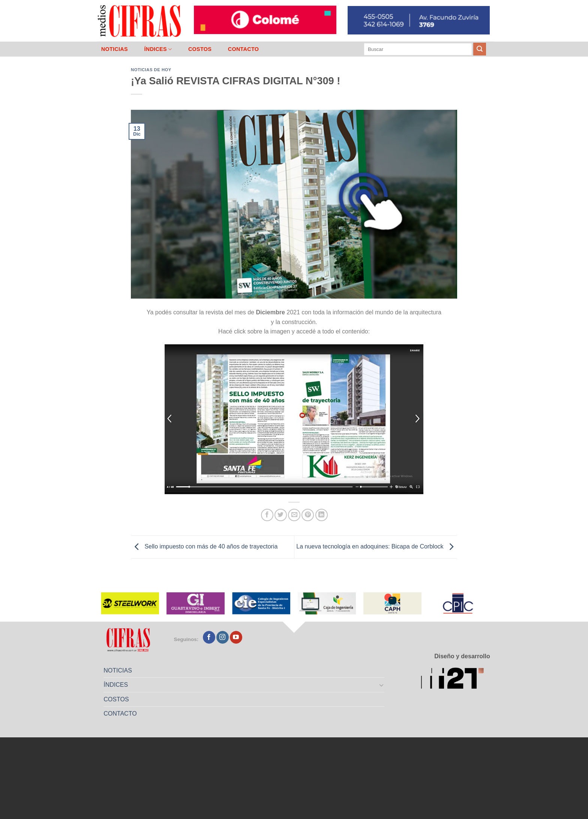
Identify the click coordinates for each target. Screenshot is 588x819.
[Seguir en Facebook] (209, 637)
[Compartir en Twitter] (280, 515)
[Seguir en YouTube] (236, 637)
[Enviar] (479, 49)
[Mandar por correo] (294, 515)
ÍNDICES (158, 49)
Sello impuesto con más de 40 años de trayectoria (204, 546)
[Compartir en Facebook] (267, 515)
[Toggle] (382, 684)
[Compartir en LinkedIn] (321, 515)
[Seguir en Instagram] (222, 637)
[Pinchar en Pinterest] (308, 515)
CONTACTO (243, 49)
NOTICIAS (114, 49)
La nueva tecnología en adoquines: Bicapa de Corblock (376, 546)
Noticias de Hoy (151, 69)
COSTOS (200, 49)
